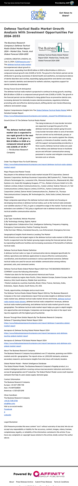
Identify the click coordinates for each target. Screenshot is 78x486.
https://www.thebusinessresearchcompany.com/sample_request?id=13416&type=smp (37, 116)
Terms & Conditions (61, 482)
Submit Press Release (43, 482)
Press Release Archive (24, 482)
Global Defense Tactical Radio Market (51, 110)
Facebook (8, 409)
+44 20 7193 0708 (11, 401)
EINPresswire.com (22, 62)
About (11, 482)
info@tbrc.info (9, 404)
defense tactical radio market (19, 65)
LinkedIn (7, 415)
